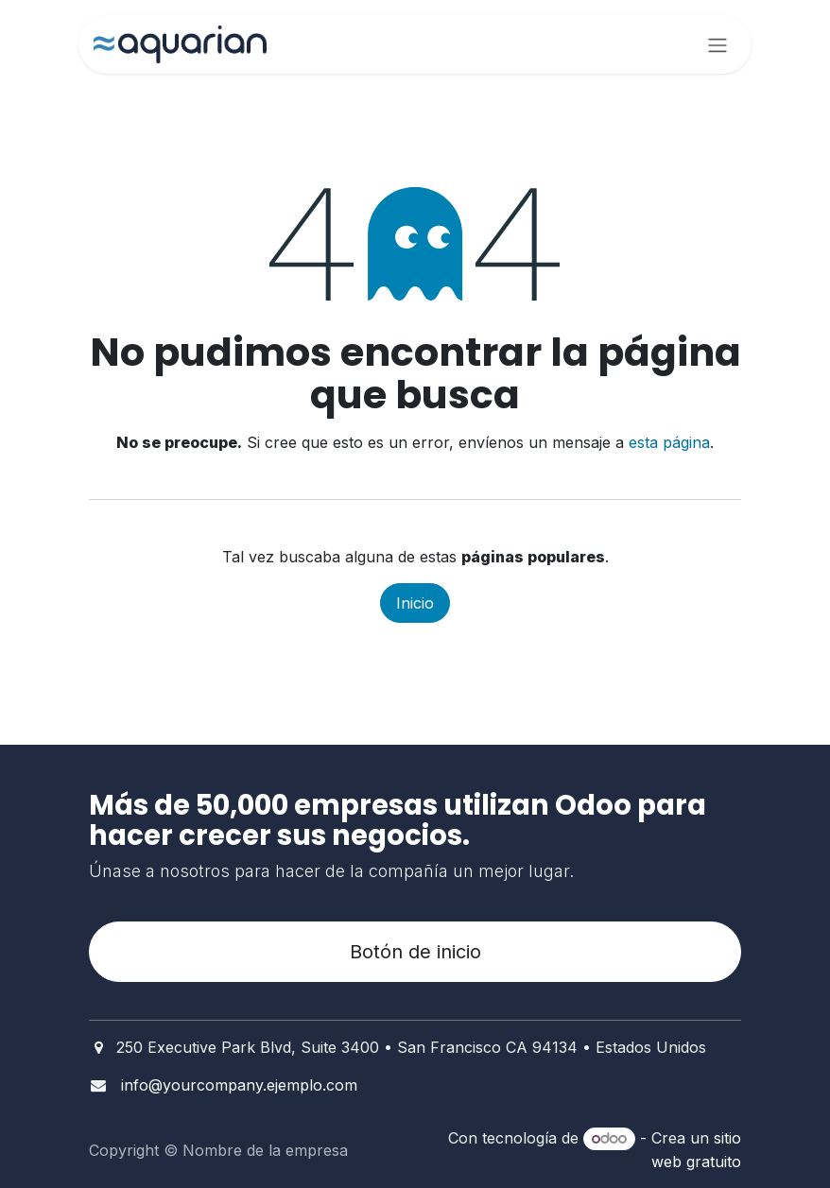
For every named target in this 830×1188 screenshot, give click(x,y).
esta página (669, 442)
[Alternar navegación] (717, 44)
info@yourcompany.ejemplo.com (239, 1085)
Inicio (415, 603)
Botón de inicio (415, 951)
